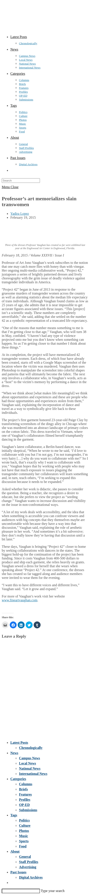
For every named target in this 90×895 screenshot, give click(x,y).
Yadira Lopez (19, 213)
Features (25, 794)
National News (29, 768)
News (14, 753)
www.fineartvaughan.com (19, 600)
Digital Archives (31, 877)
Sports (23, 841)
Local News (27, 763)
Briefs (23, 789)
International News (33, 774)
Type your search (53, 891)
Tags (13, 815)
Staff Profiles (28, 862)
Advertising (27, 867)
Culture (24, 825)
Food (23, 846)
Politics (24, 820)
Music (23, 836)
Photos (24, 831)
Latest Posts (19, 742)
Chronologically (31, 748)
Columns (25, 784)
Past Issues (18, 872)
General (25, 856)
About (15, 851)
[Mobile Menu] (10, 187)
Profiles (24, 799)
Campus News (29, 758)
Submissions (28, 810)
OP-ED (24, 805)
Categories (18, 779)
